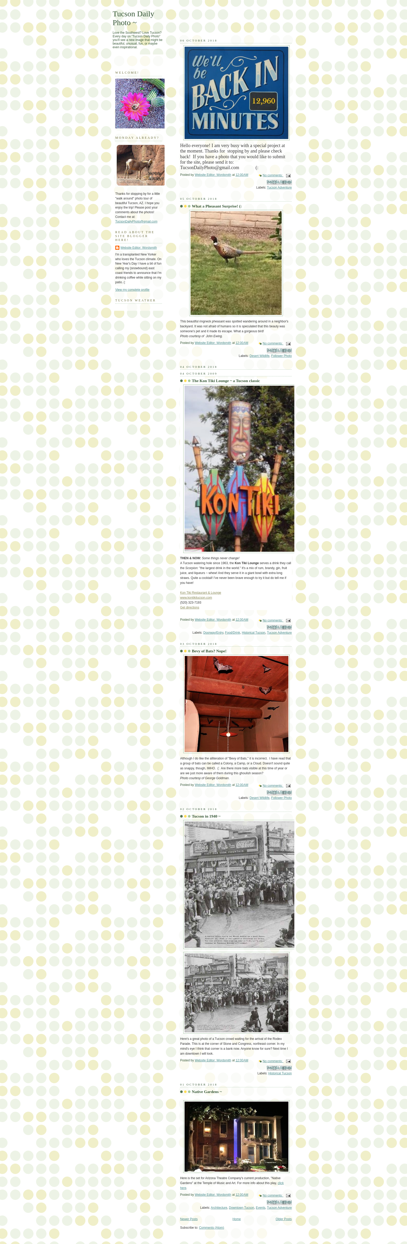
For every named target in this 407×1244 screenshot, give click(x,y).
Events (260, 1208)
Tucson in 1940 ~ (206, 816)
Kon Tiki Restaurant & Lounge (200, 593)
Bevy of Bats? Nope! (209, 651)
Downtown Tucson (241, 1208)
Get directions (189, 607)
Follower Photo (281, 356)
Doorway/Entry (213, 632)
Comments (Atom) (211, 1227)
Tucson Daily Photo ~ (133, 18)
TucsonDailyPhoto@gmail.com (136, 221)
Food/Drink (232, 632)
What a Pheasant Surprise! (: (217, 206)
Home (237, 1219)
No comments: (273, 175)
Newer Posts (189, 1219)
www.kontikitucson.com (196, 597)
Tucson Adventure (279, 187)
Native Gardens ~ (207, 1091)
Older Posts (284, 1219)
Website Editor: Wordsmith (138, 248)
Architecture (219, 1208)
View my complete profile (132, 290)
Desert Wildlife (259, 356)
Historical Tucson (254, 632)
